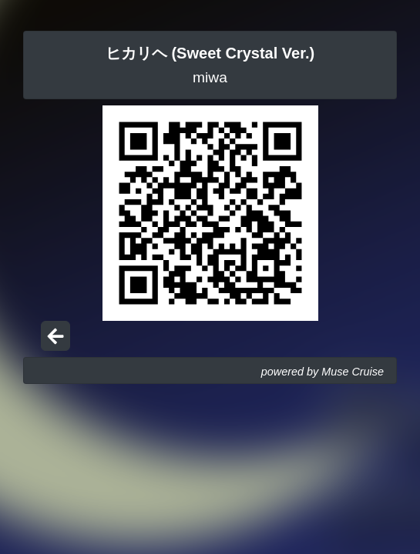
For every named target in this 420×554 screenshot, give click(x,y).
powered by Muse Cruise (322, 371)
